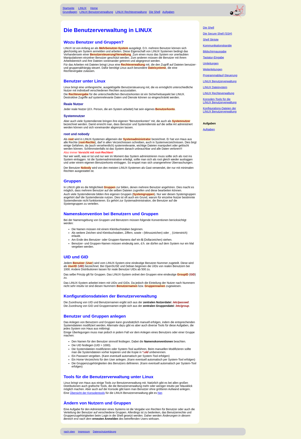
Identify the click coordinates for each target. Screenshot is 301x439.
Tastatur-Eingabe (213, 57)
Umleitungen (211, 63)
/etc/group (182, 305)
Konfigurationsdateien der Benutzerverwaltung (110, 296)
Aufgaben (168, 12)
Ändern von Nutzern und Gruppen (97, 403)
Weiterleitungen (212, 69)
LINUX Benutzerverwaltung (96, 12)
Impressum (84, 431)
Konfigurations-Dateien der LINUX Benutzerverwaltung (219, 110)
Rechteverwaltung (133, 64)
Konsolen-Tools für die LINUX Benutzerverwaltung (219, 101)
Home (94, 8)
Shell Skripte (211, 39)
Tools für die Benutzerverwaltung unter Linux (108, 376)
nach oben (69, 431)
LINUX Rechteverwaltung (131, 12)
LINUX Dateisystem (215, 87)
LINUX (82, 8)
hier (160, 392)
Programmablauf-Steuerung (220, 75)
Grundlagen (70, 12)
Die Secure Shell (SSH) (217, 33)
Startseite (68, 8)
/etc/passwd (181, 302)
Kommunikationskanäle (217, 45)
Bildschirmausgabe (214, 51)
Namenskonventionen (158, 341)
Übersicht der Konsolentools (87, 392)
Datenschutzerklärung (104, 431)
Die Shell (154, 12)
